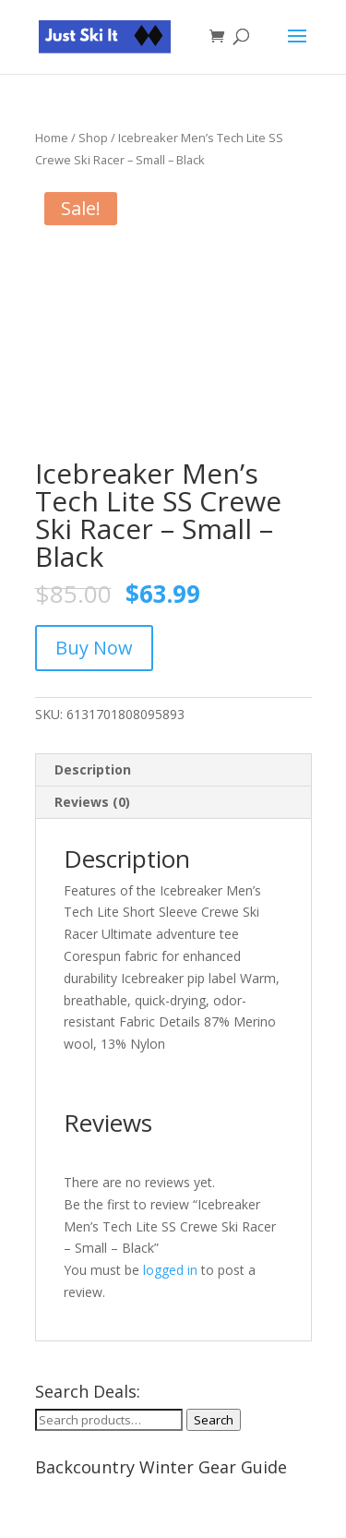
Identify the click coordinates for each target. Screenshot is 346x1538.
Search (213, 1420)
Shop (93, 137)
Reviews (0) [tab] (92, 802)
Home (51, 137)
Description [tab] (92, 769)
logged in (170, 1270)
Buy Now (94, 647)
